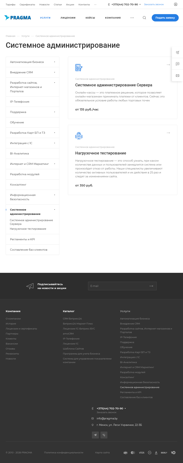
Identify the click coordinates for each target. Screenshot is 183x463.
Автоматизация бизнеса (33, 62)
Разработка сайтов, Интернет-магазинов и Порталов (33, 87)
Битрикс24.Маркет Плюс (78, 323)
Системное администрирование (33, 212)
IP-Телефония (19, 101)
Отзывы (10, 348)
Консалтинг (18, 184)
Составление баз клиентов (28, 249)
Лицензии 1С (70, 343)
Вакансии (12, 343)
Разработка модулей (24, 174)
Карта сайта (102, 452)
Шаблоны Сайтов (73, 348)
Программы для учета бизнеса (81, 353)
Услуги (125, 311)
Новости (11, 358)
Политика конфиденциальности (63, 452)
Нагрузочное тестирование (100, 153)
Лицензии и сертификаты (21, 328)
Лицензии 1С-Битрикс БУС (79, 328)
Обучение (17, 122)
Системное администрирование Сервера (113, 85)
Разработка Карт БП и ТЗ (33, 132)
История (11, 323)
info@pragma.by (107, 418)
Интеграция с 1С (33, 143)
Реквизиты (12, 353)
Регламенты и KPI (22, 239)
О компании (13, 318)
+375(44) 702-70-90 (125, 4)
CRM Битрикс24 (72, 318)
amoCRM (68, 333)
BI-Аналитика (19, 153)
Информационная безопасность (33, 197)
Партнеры (12, 333)
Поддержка (33, 112)
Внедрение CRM (33, 72)
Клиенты (11, 338)
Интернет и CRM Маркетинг (33, 164)
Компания (13, 311)
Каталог (69, 311)
